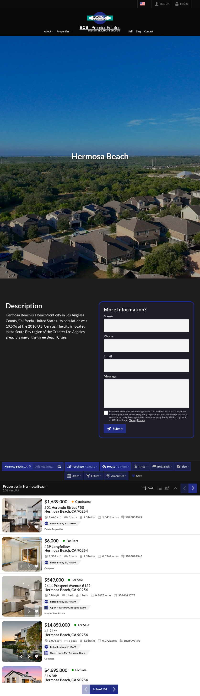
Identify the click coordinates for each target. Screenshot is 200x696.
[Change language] (144, 4)
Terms (132, 420)
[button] (115, 428)
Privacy (141, 420)
